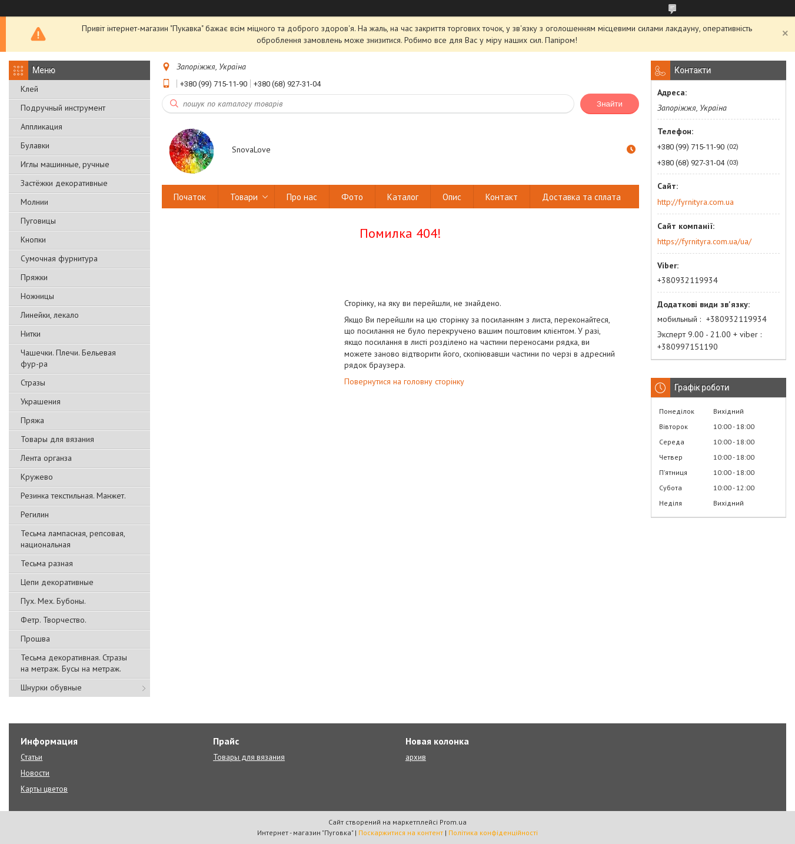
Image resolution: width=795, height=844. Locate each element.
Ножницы (37, 296)
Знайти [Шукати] (610, 103)
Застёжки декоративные (64, 183)
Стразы (33, 382)
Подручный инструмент (63, 107)
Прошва (35, 638)
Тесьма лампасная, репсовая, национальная (73, 539)
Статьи (31, 757)
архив (415, 757)
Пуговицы (38, 220)
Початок (190, 196)
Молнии (34, 202)
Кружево (37, 476)
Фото (352, 196)
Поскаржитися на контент (400, 832)
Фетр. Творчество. (54, 619)
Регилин (35, 514)
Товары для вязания (57, 439)
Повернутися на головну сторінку (404, 381)
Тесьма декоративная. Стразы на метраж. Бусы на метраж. (74, 663)
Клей (29, 89)
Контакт (501, 196)
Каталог (402, 196)
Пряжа (32, 420)
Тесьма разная (47, 563)
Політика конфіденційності (493, 832)
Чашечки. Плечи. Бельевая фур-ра (68, 358)
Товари (244, 196)
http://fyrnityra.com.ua (695, 202)
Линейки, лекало (50, 315)
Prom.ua (453, 822)
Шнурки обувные (51, 687)
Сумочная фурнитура (59, 258)
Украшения (41, 401)
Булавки (35, 145)
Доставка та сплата (581, 196)
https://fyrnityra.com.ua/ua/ (704, 241)
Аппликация (41, 126)
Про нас (302, 196)
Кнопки (33, 239)
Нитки (31, 333)
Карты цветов (44, 789)
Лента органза (46, 458)
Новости (35, 773)
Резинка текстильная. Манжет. (73, 495)
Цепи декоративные (57, 582)
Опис (452, 196)
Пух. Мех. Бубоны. (53, 601)
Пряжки (34, 277)
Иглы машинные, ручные (65, 164)
